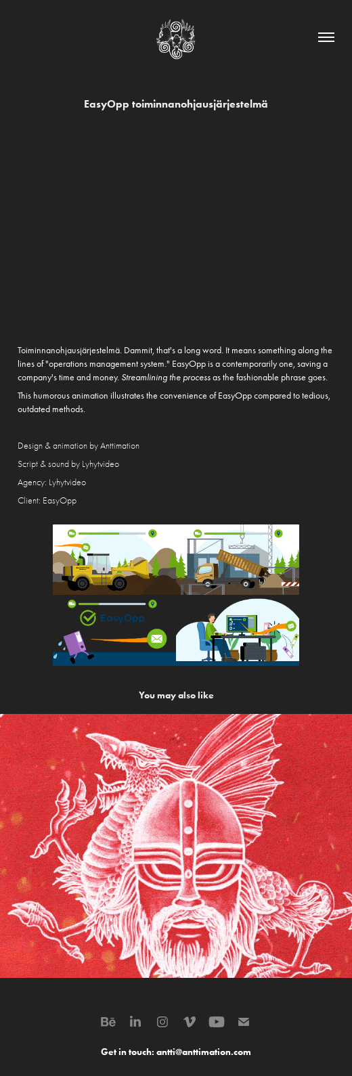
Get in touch (126, 1052)
